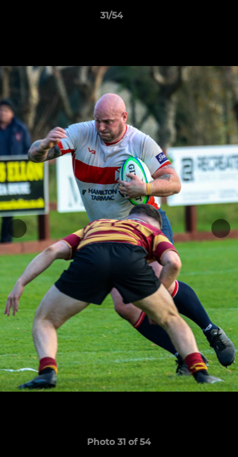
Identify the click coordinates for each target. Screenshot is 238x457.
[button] (192, 18)
